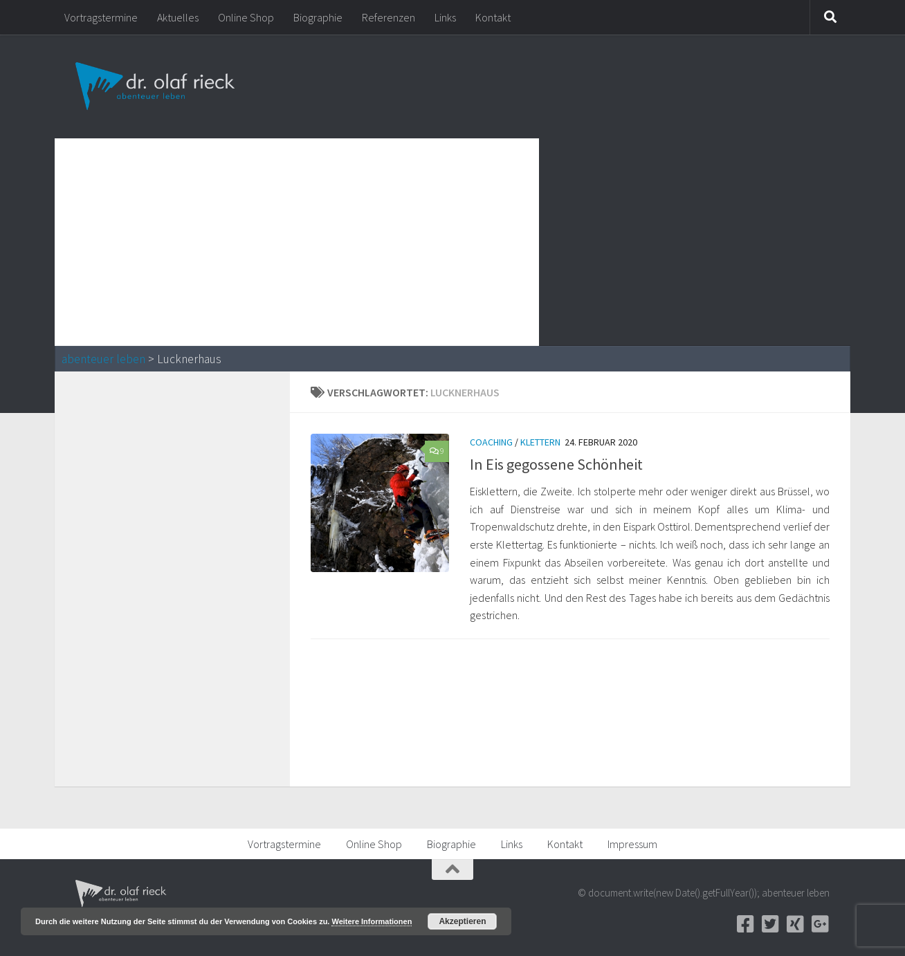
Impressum (632, 844)
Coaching (491, 442)
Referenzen (388, 17)
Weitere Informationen (371, 921)
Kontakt (493, 17)
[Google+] (820, 924)
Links (445, 17)
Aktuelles (178, 17)
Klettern (540, 442)
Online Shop (246, 17)
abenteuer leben (103, 359)
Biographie (317, 17)
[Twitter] (770, 924)
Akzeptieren (462, 921)
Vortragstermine (101, 17)
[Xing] (795, 924)
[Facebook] (745, 924)
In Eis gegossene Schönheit (556, 464)
